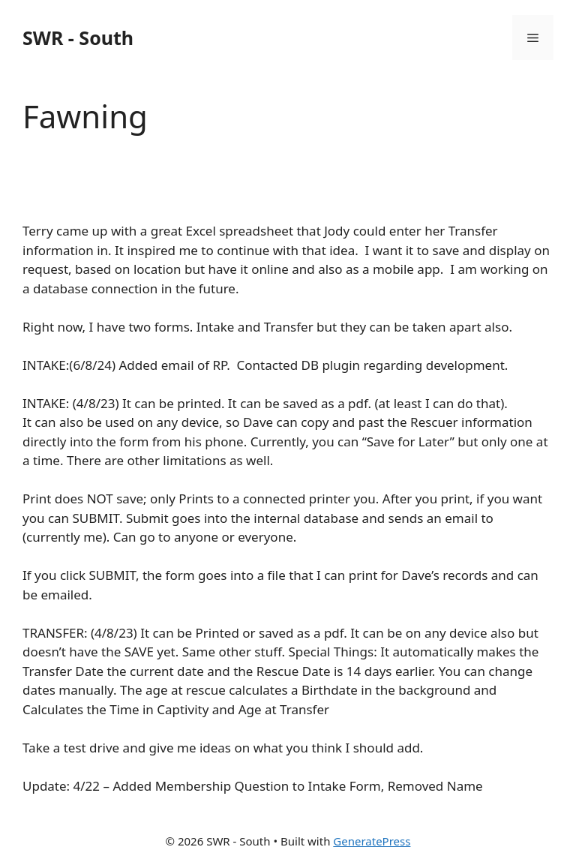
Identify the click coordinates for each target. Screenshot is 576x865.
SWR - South (78, 37)
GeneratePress (371, 840)
